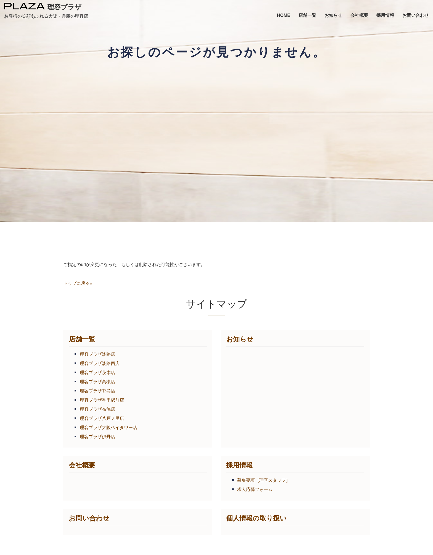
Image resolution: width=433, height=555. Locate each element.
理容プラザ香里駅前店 (102, 400)
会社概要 (82, 465)
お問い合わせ (89, 518)
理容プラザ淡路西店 (100, 363)
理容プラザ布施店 (97, 409)
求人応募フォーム (255, 489)
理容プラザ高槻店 (97, 381)
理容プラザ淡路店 (97, 354)
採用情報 (239, 465)
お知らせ (240, 339)
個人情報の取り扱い (256, 518)
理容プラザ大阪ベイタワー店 (108, 427)
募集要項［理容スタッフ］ (263, 480)
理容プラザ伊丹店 (97, 436)
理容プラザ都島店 (97, 390)
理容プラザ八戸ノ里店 (102, 418)
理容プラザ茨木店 (97, 372)
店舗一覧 (82, 339)
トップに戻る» (77, 283)
